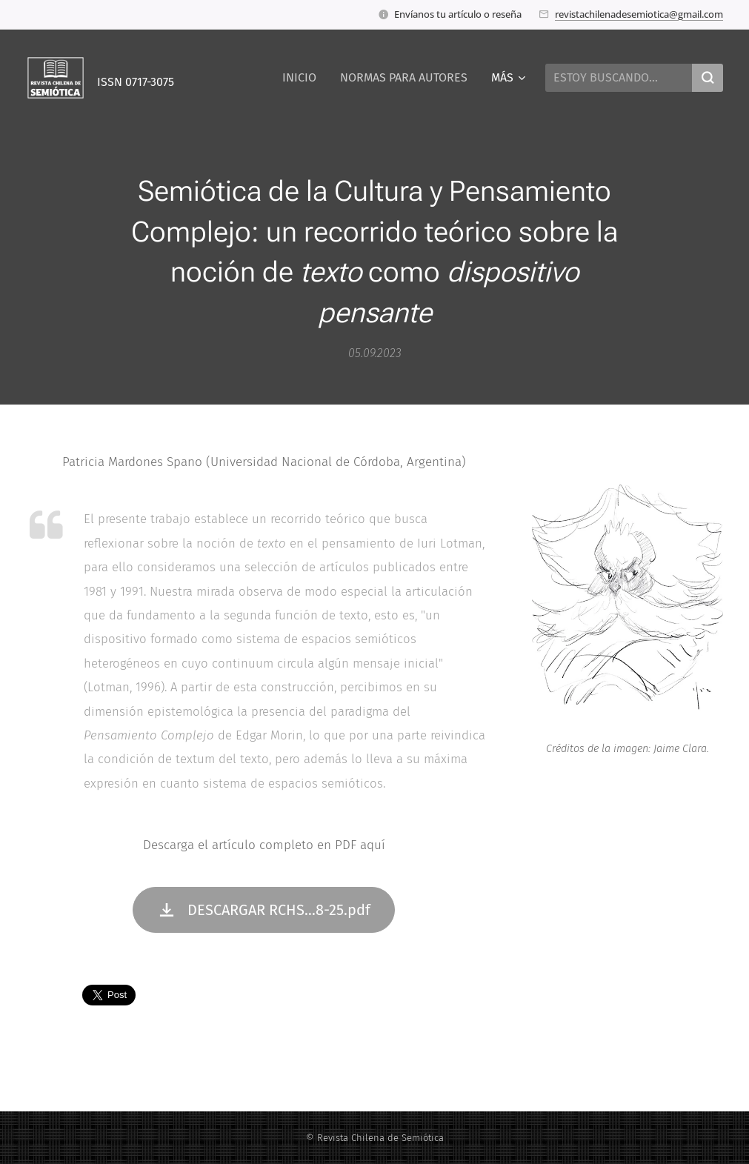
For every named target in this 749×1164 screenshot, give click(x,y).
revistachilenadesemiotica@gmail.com (639, 14)
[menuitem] (303, 77)
